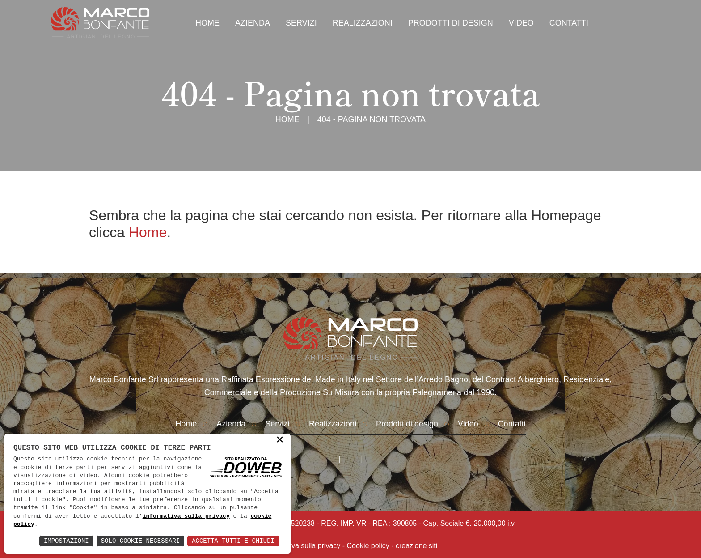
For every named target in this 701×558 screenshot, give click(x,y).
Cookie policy (368, 545)
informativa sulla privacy (186, 516)
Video (521, 22)
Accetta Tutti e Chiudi (233, 541)
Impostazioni (66, 541)
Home (207, 22)
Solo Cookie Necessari (140, 541)
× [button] (280, 440)
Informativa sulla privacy (302, 545)
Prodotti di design (450, 22)
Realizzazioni (363, 22)
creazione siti (416, 545)
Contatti (568, 22)
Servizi (301, 22)
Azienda (252, 22)
